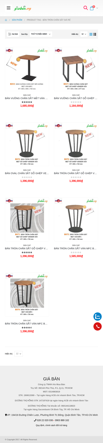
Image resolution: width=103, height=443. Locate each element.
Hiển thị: (75, 34)
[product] (27, 69)
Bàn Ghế (27, 95)
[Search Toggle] (85, 8)
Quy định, (40, 425)
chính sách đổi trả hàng (56, 425)
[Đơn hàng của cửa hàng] (41, 34)
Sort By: (24, 34)
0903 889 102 (62, 420)
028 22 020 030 (45, 420)
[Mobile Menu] (8, 8)
